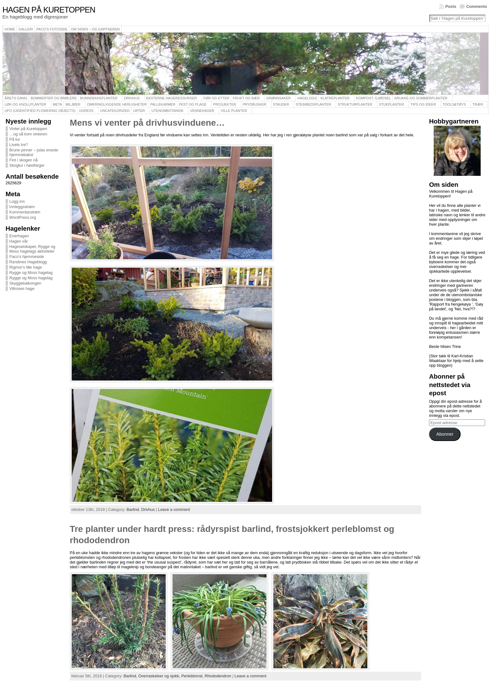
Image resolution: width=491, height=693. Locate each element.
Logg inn (17, 201)
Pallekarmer (163, 104)
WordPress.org (22, 217)
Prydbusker (254, 104)
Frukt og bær (246, 98)
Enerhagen (19, 236)
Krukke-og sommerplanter (420, 98)
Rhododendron (218, 676)
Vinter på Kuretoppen (28, 128)
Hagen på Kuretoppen (49, 9)
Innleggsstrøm (22, 206)
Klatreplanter (334, 98)
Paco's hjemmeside (26, 256)
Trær (478, 104)
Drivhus (132, 98)
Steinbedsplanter (313, 104)
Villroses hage (21, 288)
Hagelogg (307, 98)
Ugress (86, 111)
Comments (476, 6)
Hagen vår (18, 241)
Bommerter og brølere (54, 98)
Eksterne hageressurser (171, 98)
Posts (450, 6)
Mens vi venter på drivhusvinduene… (147, 123)
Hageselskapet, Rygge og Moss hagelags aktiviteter (32, 249)
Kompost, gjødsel (373, 98)
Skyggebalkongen (25, 283)
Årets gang (16, 98)
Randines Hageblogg (28, 262)
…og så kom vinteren (28, 134)
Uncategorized (115, 111)
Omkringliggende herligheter (117, 104)
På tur (14, 139)
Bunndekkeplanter (98, 98)
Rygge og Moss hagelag (31, 272)
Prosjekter (224, 104)
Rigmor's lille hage (25, 267)
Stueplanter (391, 104)
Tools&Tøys (454, 104)
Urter (139, 111)
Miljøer (72, 104)
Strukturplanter (355, 104)
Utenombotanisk (167, 111)
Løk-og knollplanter (25, 104)
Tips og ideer (423, 104)
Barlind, (134, 509)
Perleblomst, (193, 676)
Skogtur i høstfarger (26, 165)
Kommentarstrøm (24, 212)
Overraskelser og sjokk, (159, 676)
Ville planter (234, 111)
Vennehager (202, 111)
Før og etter (217, 98)
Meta (57, 104)
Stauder (281, 104)
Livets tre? (18, 144)
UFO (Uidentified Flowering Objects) (40, 111)
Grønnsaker (278, 98)
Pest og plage (192, 104)
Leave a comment (174, 509)
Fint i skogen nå (23, 160)
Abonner (444, 434)
